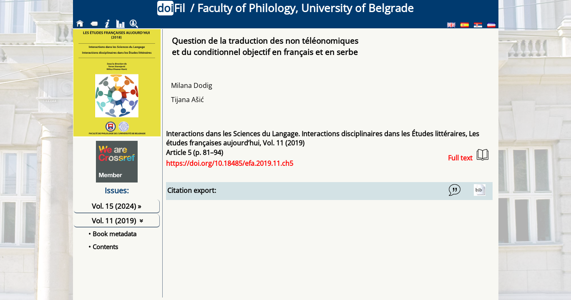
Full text (468, 155)
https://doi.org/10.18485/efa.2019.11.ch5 (229, 163)
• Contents (103, 246)
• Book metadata (112, 234)
